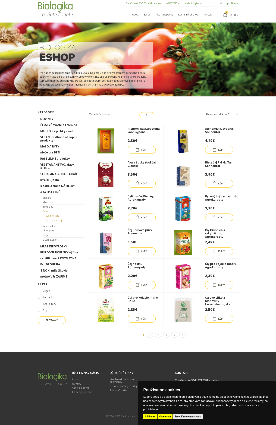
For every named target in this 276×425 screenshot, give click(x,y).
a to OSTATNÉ (50, 192)
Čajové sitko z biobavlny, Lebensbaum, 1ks (217, 301)
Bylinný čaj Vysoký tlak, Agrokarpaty (221, 198)
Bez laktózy (47, 304)
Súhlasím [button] (150, 416)
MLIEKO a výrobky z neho (57, 131)
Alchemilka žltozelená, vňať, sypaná (144, 130)
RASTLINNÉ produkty (55, 158)
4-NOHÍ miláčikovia (54, 270)
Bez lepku (46, 297)
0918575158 (172, 3)
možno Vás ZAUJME (53, 276)
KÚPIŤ (141, 150)
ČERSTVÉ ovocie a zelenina (58, 125)
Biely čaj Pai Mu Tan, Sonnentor (219, 164)
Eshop (75, 379)
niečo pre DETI (50, 152)
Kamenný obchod (82, 392)
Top (43, 310)
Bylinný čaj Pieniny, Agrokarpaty (141, 198)
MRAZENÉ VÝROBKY (53, 246)
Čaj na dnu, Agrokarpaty (137, 265)
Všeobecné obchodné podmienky (122, 380)
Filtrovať (52, 320)
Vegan (44, 290)
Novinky (76, 383)
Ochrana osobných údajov (125, 386)
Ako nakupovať (80, 388)
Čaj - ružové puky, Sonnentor (140, 231)
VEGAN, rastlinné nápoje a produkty (58, 139)
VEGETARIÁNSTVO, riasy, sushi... (57, 166)
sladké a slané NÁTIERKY (57, 186)
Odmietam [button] (165, 416)
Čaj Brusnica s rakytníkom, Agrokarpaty (215, 233)
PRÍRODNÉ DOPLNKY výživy (59, 252)
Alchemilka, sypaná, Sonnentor (219, 130)
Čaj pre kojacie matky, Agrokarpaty (221, 265)
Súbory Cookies (118, 390)
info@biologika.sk (193, 3)
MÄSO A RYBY (49, 146)
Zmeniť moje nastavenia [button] (188, 416)
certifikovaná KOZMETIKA (58, 258)
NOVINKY (46, 119)
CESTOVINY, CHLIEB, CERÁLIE (60, 174)
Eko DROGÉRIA (50, 264)
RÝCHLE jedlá (49, 180)
